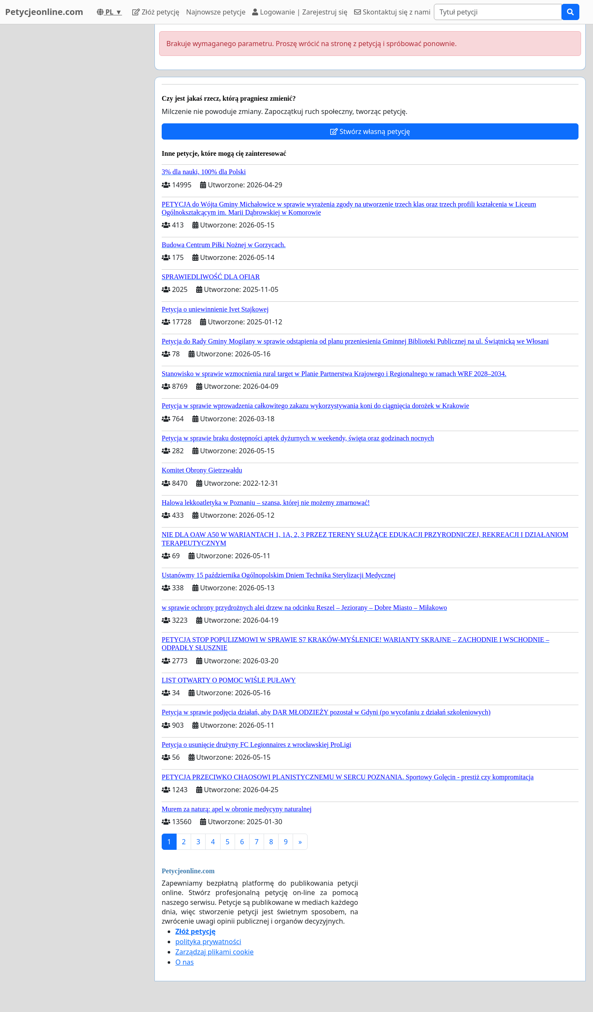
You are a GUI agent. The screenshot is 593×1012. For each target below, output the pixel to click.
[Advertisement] (71, 152)
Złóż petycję (155, 12)
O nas (184, 962)
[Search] (498, 12)
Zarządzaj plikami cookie (214, 952)
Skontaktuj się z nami (392, 12)
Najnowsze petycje (215, 12)
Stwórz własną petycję (370, 131)
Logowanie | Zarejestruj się (299, 12)
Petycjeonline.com (44, 11)
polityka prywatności (208, 941)
